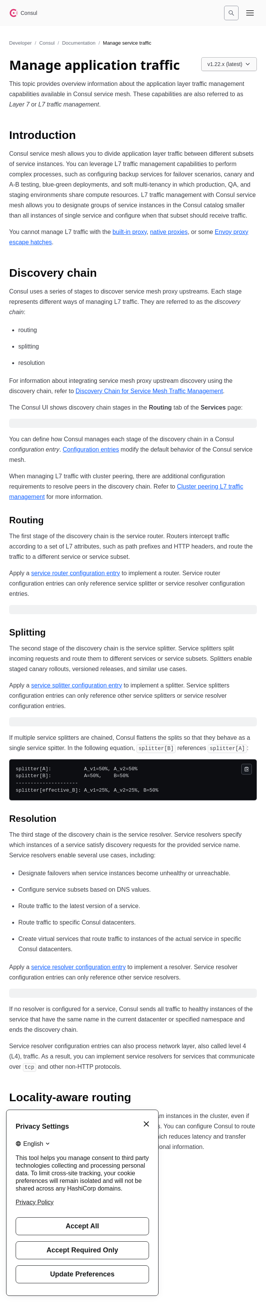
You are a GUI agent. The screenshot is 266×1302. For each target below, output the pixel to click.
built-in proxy (129, 232)
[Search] (231, 13)
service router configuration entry (75, 573)
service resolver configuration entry (78, 967)
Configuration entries (91, 449)
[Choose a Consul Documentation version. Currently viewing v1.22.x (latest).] (229, 64)
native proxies (169, 232)
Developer (20, 43)
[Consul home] (23, 13)
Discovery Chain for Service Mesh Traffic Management (149, 391)
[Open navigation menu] (250, 13)
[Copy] (246, 769)
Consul (46, 43)
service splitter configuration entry (76, 685)
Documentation (78, 43)
